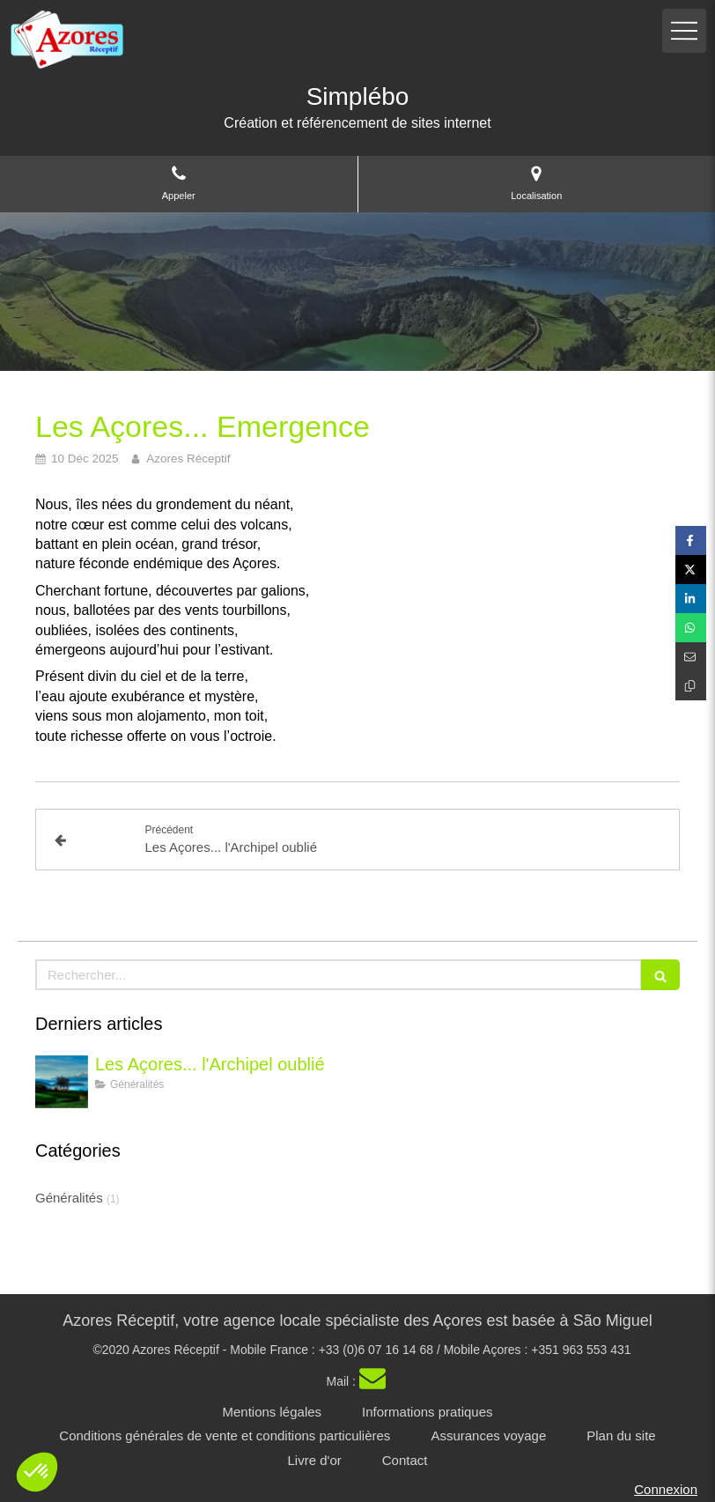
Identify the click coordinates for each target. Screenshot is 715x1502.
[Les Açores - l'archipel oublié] (61, 1081)
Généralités (69, 1197)
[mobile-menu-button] (684, 31)
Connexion (665, 1489)
